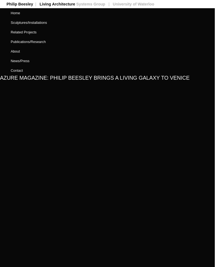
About (15, 51)
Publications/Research (28, 42)
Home (15, 13)
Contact (17, 70)
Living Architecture (76, 4)
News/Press (20, 61)
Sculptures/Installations (29, 23)
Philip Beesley (23, 4)
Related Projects (23, 32)
